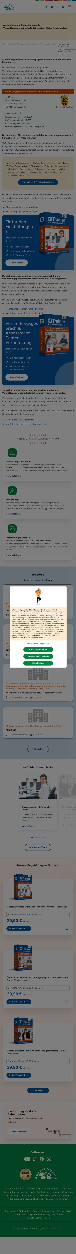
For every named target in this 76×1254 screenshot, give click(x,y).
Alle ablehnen (38, 663)
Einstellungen (17, 633)
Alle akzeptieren (38, 649)
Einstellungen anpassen (38, 656)
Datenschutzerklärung (36, 627)
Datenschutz (32, 643)
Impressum (44, 643)
